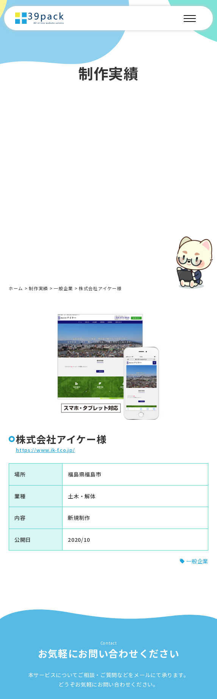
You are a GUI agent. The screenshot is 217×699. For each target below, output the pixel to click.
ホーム (16, 288)
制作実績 (38, 288)
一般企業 (63, 288)
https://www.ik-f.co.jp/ (45, 451)
